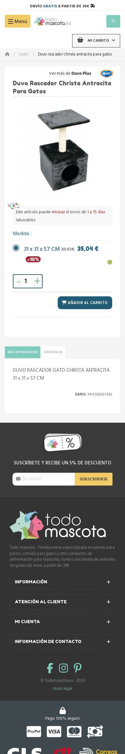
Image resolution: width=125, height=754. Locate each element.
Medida (21, 234)
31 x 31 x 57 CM (61, 250)
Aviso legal (62, 688)
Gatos (24, 55)
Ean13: (81, 394)
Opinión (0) (53, 352)
